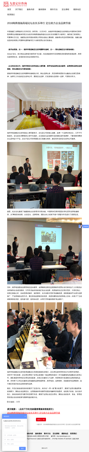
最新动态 (77, 9)
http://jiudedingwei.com (63, 436)
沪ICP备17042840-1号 (59, 438)
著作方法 (54, 9)
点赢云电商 (75, 438)
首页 (9, 9)
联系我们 (11, 15)
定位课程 (65, 9)
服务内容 (30, 9)
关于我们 (19, 9)
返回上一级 (41, 419)
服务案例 (42, 9)
